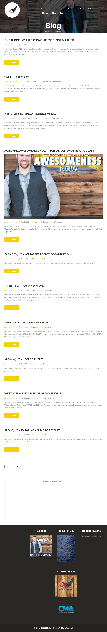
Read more (12, 62)
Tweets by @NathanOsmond (90, 536)
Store (55, 9)
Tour (62, 13)
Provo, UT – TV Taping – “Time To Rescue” (32, 430)
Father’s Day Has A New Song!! (25, 285)
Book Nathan (43, 9)
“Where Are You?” (16, 77)
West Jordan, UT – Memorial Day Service (32, 393)
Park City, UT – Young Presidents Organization (37, 254)
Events (35, 259)
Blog (54, 13)
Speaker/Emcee (67, 9)
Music (100, 9)
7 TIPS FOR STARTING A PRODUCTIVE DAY (30, 113)
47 (18, 466)
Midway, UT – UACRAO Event (23, 359)
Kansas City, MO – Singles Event (26, 322)
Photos (45, 13)
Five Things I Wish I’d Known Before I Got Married (39, 40)
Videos (91, 9)
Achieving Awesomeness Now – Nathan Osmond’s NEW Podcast (49, 150)
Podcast (81, 9)
